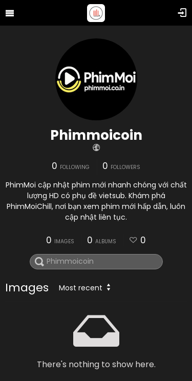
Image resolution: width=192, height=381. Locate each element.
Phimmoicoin (96, 135)
